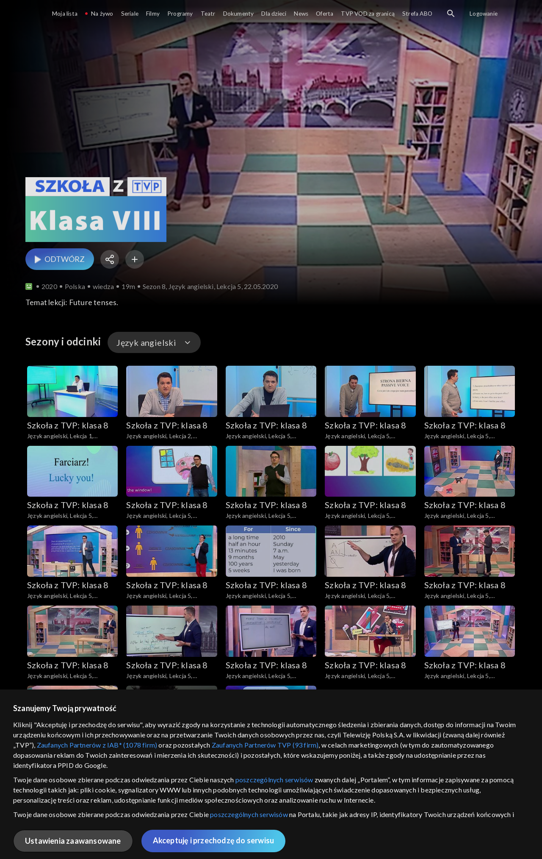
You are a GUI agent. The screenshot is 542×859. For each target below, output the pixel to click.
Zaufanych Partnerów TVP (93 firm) (265, 745)
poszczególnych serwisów (274, 780)
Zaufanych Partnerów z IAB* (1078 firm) (97, 745)
